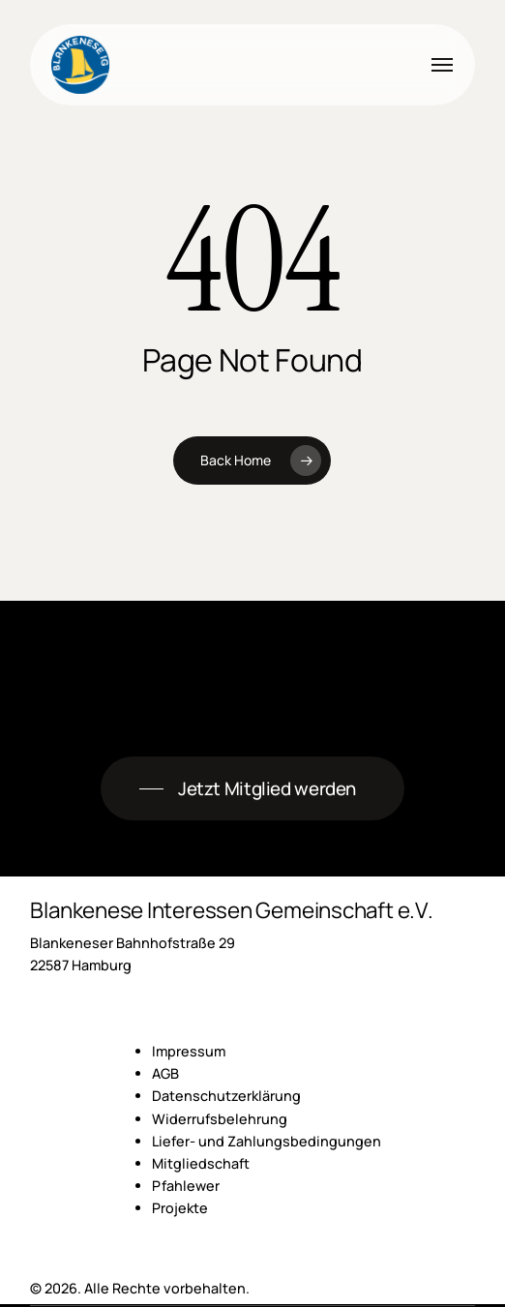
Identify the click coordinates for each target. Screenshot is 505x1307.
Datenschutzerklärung (226, 1095)
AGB (165, 1073)
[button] (442, 64)
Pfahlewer (186, 1185)
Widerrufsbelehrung (219, 1119)
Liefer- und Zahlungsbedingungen (266, 1141)
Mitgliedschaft (201, 1163)
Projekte (180, 1208)
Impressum (188, 1051)
